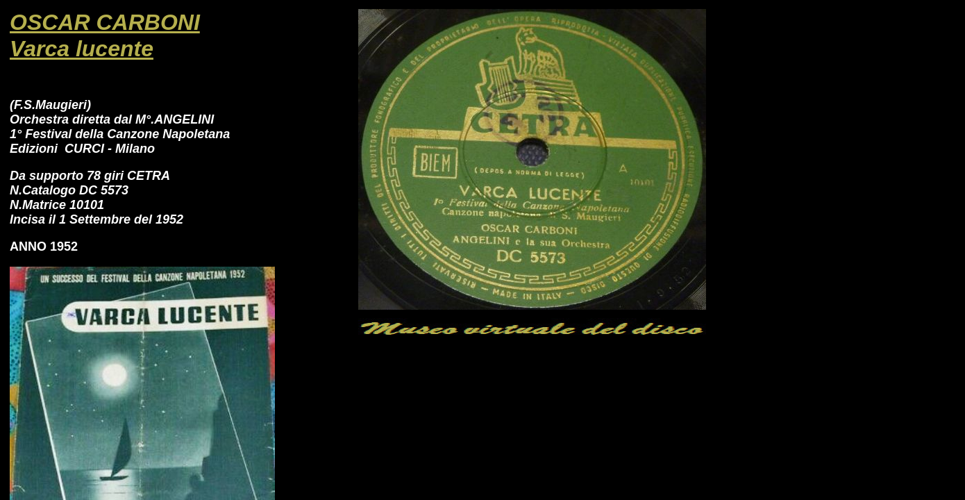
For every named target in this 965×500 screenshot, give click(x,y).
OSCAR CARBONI (105, 22)
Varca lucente (81, 48)
